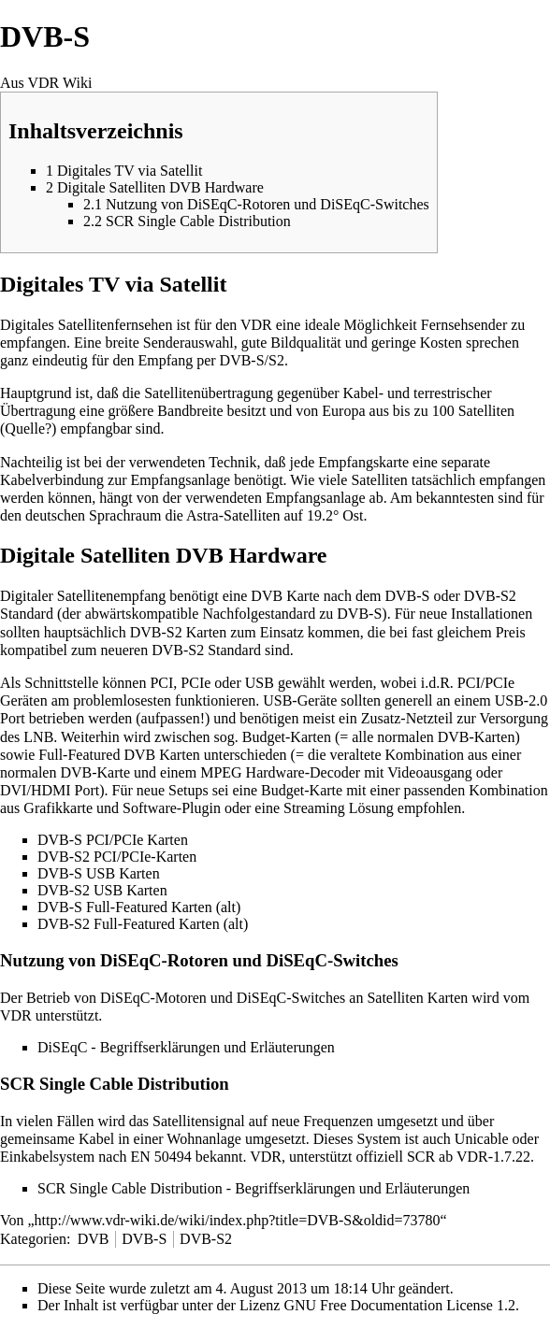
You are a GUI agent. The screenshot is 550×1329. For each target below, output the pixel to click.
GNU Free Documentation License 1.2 (398, 1305)
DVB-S (144, 1239)
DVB (93, 1239)
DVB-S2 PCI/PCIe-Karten (116, 857)
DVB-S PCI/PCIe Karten (112, 840)
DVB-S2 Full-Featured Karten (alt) (142, 924)
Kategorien (33, 1239)
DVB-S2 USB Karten (102, 890)
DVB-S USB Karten (98, 873)
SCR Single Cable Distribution (130, 1188)
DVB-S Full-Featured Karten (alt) (138, 907)
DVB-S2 (206, 1239)
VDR (256, 325)
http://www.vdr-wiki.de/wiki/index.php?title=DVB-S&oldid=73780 (238, 1220)
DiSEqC (62, 1047)
